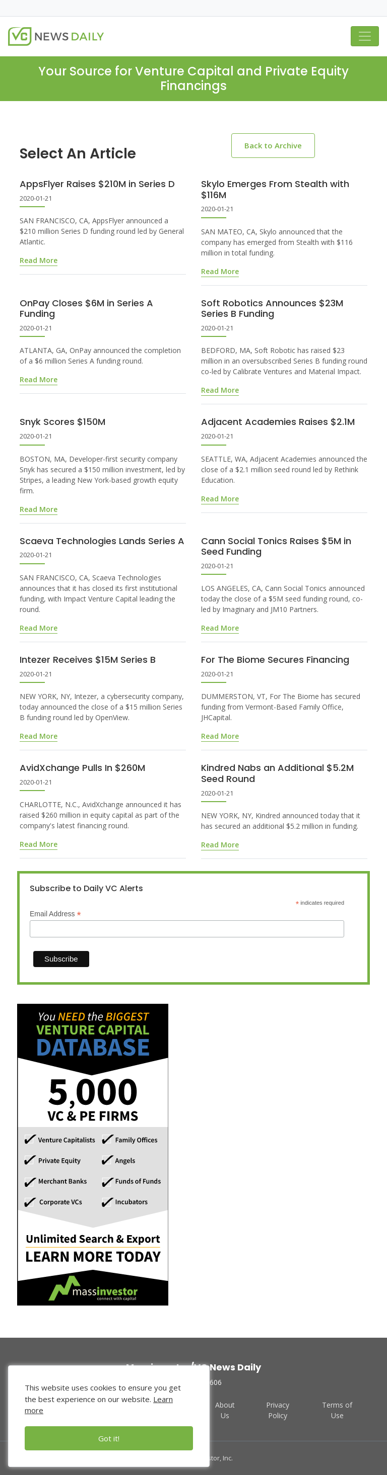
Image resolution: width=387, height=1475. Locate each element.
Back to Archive (273, 145)
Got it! (108, 1438)
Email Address (55, 914)
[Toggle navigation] (365, 36)
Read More (38, 260)
